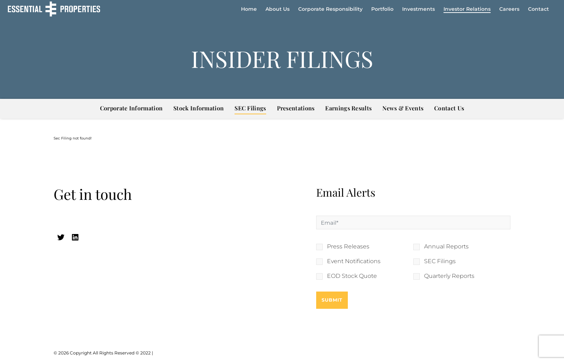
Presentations (296, 108)
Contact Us (449, 108)
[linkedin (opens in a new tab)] (75, 237)
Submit (332, 300)
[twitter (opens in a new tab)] (60, 237)
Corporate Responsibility (330, 9)
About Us (277, 9)
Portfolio (382, 9)
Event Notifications (354, 261)
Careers (509, 9)
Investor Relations (467, 9)
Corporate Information (131, 108)
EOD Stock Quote (352, 276)
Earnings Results (348, 108)
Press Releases (348, 246)
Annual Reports (446, 246)
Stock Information (198, 108)
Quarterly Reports (449, 276)
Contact (538, 9)
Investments (418, 9)
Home (249, 9)
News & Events (402, 108)
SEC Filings (250, 108)
